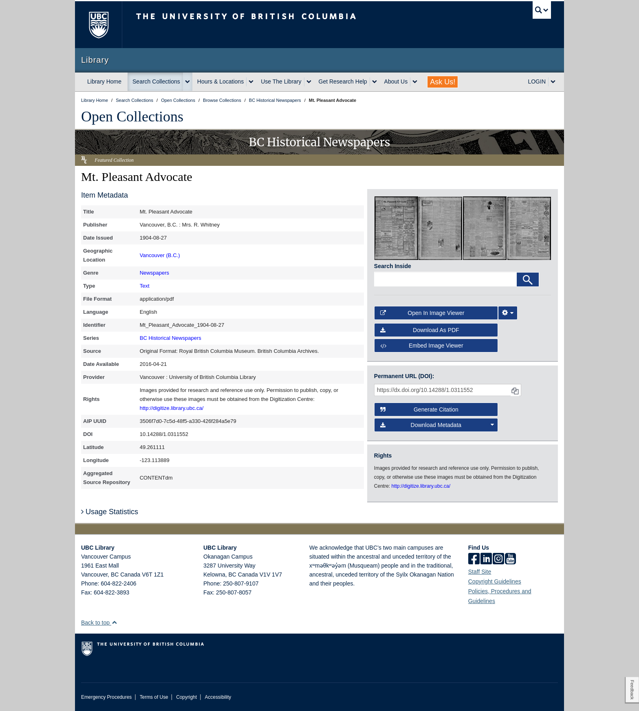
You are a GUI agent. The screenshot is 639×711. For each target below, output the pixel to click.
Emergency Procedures (106, 697)
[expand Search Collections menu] (187, 81)
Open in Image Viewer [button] (422, 313)
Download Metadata (437, 425)
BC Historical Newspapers (170, 338)
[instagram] (498, 559)
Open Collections (132, 116)
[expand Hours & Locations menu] (251, 81)
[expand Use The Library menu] (309, 81)
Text (145, 286)
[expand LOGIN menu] (553, 81)
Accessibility (218, 697)
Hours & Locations (220, 81)
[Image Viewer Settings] (508, 313)
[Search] (527, 279)
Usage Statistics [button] (109, 512)
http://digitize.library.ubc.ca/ (172, 408)
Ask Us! (442, 82)
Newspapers (154, 273)
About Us (396, 81)
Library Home (104, 81)
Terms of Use (154, 697)
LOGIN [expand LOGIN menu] (537, 81)
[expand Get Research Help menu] (374, 81)
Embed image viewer (421, 345)
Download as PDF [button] (419, 330)
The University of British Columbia (98, 24)
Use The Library (281, 81)
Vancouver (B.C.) (160, 255)
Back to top (99, 622)
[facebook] (474, 559)
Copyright (186, 697)
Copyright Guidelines (494, 581)
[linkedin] (486, 559)
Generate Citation (419, 409)
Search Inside (392, 266)
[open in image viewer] (396, 228)
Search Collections (156, 81)
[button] (114, 622)
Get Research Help (343, 81)
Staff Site (479, 571)
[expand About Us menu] (415, 81)
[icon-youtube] (510, 559)
